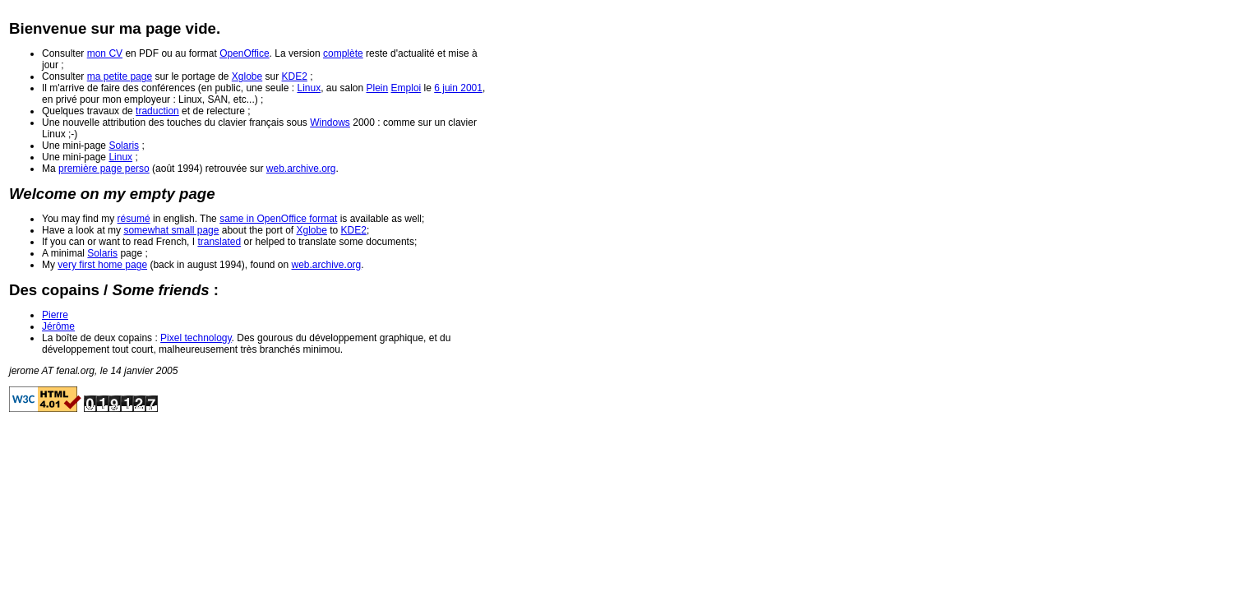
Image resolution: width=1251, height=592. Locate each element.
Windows (330, 122)
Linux (309, 88)
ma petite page (119, 76)
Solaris (123, 145)
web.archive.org (301, 168)
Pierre (55, 315)
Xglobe (247, 76)
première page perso (104, 168)
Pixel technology (196, 338)
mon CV (104, 53)
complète (343, 53)
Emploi (406, 88)
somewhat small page (171, 230)
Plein (378, 88)
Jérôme (58, 326)
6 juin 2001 (458, 88)
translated (219, 241)
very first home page (102, 265)
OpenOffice (244, 53)
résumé (134, 218)
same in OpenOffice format (278, 218)
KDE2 (294, 76)
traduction (157, 111)
